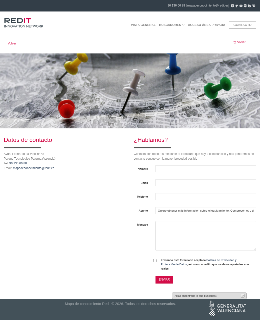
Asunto (143, 210)
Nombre (143, 168)
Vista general (143, 25)
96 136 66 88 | (177, 5)
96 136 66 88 (18, 163)
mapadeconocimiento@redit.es (208, 5)
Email (144, 182)
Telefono (142, 196)
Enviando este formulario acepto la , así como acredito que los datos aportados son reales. (205, 264)
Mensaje (142, 224)
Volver (12, 43)
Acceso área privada (206, 25)
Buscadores (171, 24)
